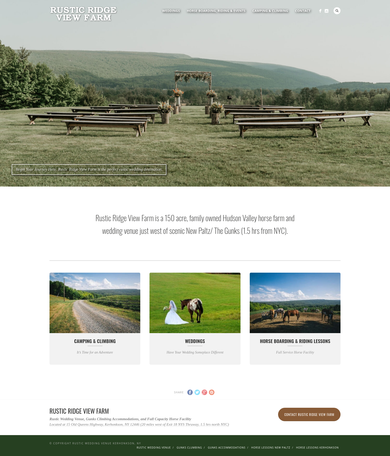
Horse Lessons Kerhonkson (317, 447)
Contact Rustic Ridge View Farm (309, 414)
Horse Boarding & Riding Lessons (295, 340)
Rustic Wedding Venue (154, 447)
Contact (302, 10)
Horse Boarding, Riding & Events (216, 10)
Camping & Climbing (270, 10)
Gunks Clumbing (189, 447)
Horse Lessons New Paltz (270, 447)
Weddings (171, 10)
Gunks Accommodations (226, 447)
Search (337, 10)
